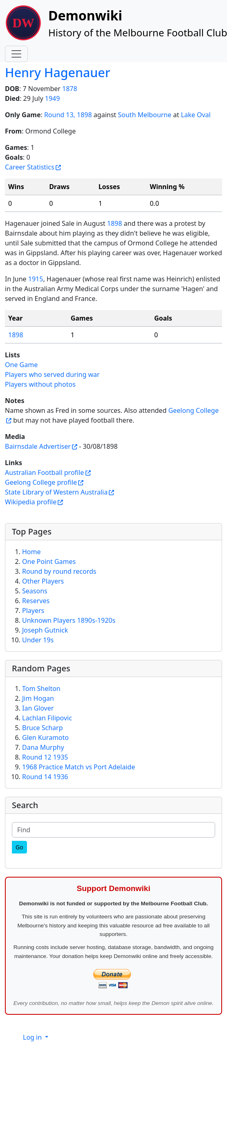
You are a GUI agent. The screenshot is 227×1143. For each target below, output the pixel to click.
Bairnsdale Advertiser (38, 446)
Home (31, 551)
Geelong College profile (41, 482)
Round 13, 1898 (68, 114)
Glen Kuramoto (45, 737)
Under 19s (38, 639)
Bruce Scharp (42, 727)
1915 (35, 278)
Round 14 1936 (45, 776)
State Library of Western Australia (56, 492)
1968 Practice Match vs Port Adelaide (78, 766)
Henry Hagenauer (57, 72)
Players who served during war (52, 374)
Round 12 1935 (45, 757)
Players (33, 610)
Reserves (35, 600)
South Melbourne (144, 114)
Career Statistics (29, 167)
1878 (69, 88)
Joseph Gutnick (45, 630)
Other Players (43, 581)
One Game (21, 364)
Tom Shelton (41, 688)
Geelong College (193, 410)
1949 (52, 98)
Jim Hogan (38, 698)
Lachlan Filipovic (47, 717)
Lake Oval (196, 114)
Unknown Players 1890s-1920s (68, 620)
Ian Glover (38, 708)
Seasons (34, 590)
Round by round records (59, 571)
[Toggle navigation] (16, 54)
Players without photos (40, 384)
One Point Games (49, 561)
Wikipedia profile (30, 501)
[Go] (19, 847)
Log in (33, 1037)
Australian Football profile (44, 472)
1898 (114, 223)
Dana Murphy (43, 747)
